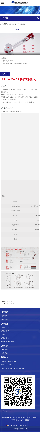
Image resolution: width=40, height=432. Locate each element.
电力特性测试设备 (7, 341)
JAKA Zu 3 (5, 327)
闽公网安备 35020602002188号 (17, 425)
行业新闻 (4, 349)
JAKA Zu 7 (10, 301)
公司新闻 (4, 353)
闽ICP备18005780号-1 (20, 429)
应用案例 (4, 319)
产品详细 (5, 74)
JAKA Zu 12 (12, 24)
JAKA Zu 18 (10, 304)
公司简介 (4, 316)
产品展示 (5, 24)
